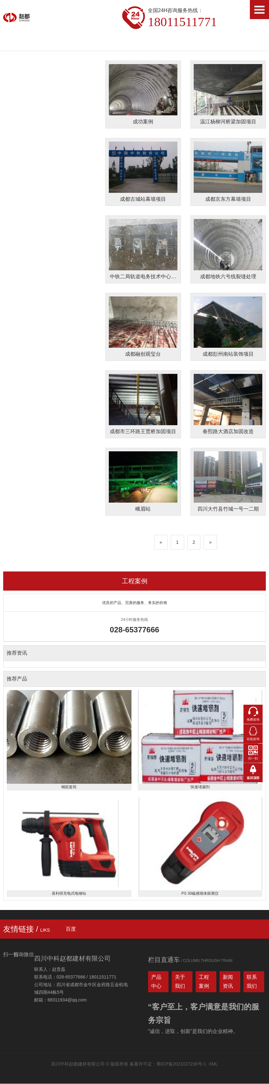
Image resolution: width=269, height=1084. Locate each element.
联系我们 (252, 982)
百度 (71, 929)
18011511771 (182, 22)
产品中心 (156, 982)
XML (213, 1064)
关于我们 (180, 982)
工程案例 (134, 581)
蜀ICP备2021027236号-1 (181, 1064)
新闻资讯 (228, 982)
